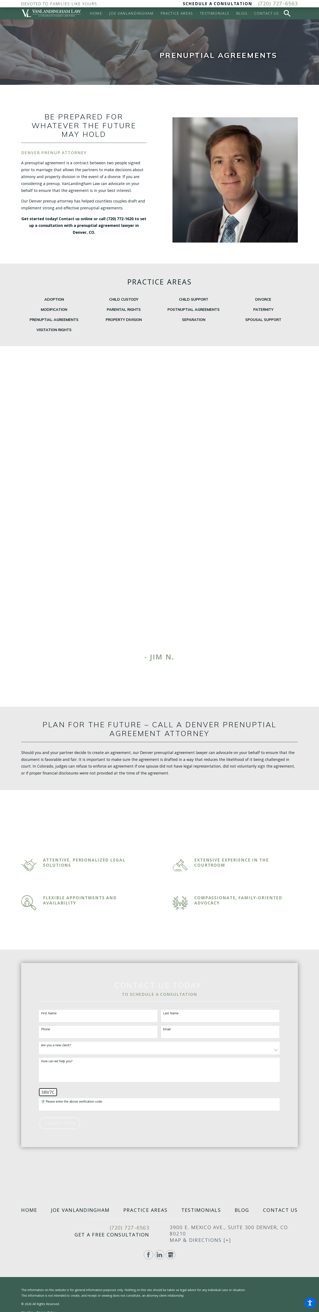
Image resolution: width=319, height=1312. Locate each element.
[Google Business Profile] (170, 1255)
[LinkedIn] (159, 1255)
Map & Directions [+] (200, 1240)
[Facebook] (148, 1255)
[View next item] (169, 669)
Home (29, 1210)
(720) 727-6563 (278, 3)
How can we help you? (56, 1061)
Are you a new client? (56, 1045)
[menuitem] (96, 13)
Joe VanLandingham (80, 1210)
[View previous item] (149, 669)
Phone (45, 1029)
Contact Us (280, 1210)
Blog (242, 1210)
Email (167, 1029)
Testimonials (201, 1210)
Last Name (171, 1013)
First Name (49, 1013)
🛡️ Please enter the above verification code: (72, 1101)
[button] (310, 1303)
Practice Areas (145, 1210)
